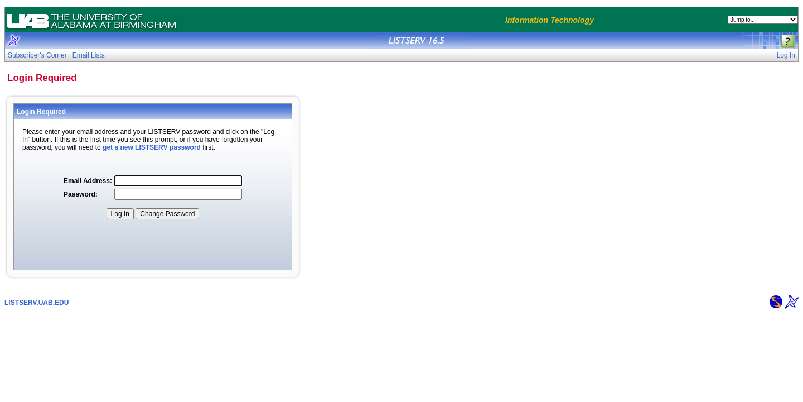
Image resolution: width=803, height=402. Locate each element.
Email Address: (88, 181)
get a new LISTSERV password (152, 147)
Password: (81, 194)
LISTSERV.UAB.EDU (36, 303)
